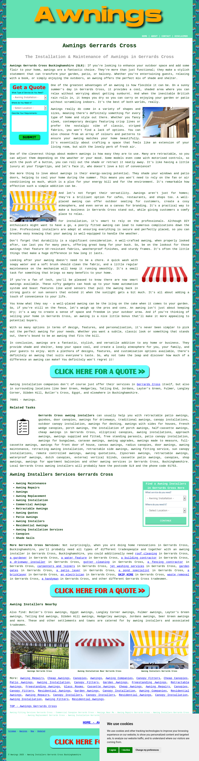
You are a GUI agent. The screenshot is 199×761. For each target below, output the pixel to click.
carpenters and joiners (56, 566)
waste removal (178, 574)
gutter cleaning (96, 562)
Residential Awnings (54, 690)
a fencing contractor (165, 562)
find (22, 612)
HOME (144, 36)
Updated (41, 731)
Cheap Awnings (59, 678)
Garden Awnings (115, 682)
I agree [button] (112, 750)
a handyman (50, 578)
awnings (183, 616)
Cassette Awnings (101, 686)
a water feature (74, 557)
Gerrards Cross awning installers (66, 415)
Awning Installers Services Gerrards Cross (61, 474)
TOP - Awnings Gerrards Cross (33, 706)
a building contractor (139, 557)
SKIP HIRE (125, 574)
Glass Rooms (73, 686)
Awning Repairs (32, 678)
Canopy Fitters (148, 678)
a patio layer (68, 570)
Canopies (80, 678)
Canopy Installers (67, 695)
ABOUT (154, 36)
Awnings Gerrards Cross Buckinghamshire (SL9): (48, 65)
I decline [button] (126, 750)
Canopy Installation (119, 690)
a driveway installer (28, 562)
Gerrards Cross (148, 384)
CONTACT (166, 36)
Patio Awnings (21, 682)
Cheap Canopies (175, 678)
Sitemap (12, 731)
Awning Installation (53, 682)
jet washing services (127, 566)
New (32, 731)
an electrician (72, 574)
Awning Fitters (57, 699)
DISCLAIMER (181, 36)
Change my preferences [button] (147, 750)
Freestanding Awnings (149, 682)
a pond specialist (134, 570)
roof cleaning (146, 553)
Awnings (96, 678)
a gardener (18, 557)
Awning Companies (119, 678)
